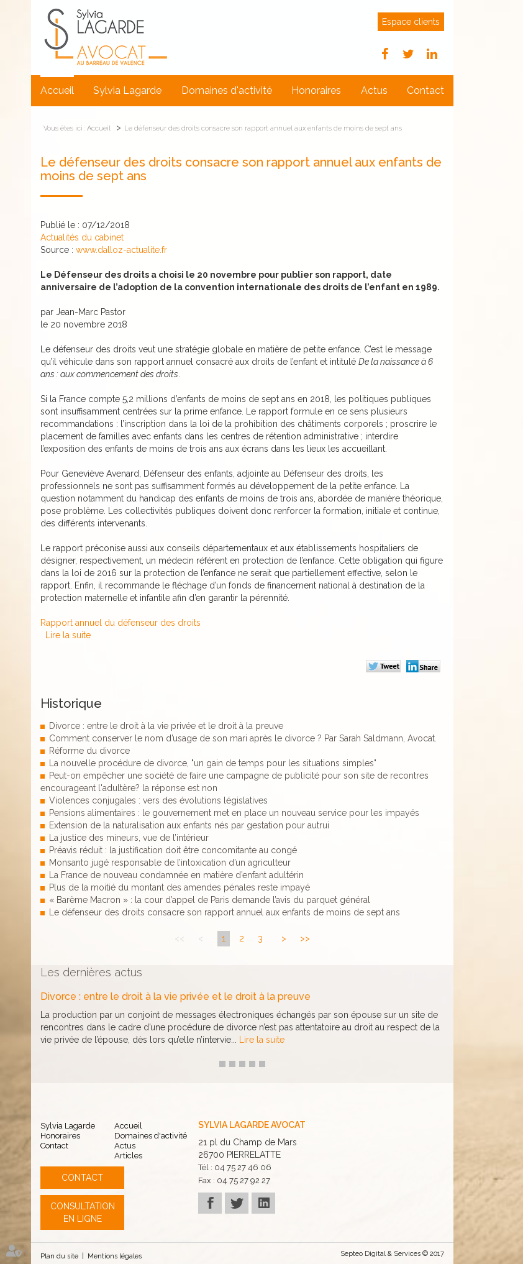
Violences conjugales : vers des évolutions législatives (158, 800)
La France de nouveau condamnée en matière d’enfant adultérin (176, 875)
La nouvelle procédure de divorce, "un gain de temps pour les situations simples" (212, 763)
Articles (128, 1155)
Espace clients (411, 22)
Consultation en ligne (82, 1212)
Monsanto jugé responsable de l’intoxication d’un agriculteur (170, 863)
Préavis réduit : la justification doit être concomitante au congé (173, 850)
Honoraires (316, 90)
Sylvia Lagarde (127, 90)
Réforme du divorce (89, 751)
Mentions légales (115, 1256)
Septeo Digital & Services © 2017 (392, 1254)
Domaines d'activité (226, 90)
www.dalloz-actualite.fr (121, 250)
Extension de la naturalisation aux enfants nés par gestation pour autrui (189, 825)
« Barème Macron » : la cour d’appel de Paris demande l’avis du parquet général (209, 900)
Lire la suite (68, 635)
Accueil (57, 90)
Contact (425, 90)
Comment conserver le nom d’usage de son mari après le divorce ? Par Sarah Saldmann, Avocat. (243, 738)
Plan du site (59, 1256)
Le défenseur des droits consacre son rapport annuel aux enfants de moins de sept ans (263, 128)
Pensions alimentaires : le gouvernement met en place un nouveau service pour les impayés (234, 813)
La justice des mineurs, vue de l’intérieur (129, 838)
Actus (374, 90)
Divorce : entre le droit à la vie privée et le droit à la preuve (166, 726)
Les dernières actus (91, 972)
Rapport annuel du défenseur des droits (120, 623)
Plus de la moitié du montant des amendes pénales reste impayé (179, 887)
